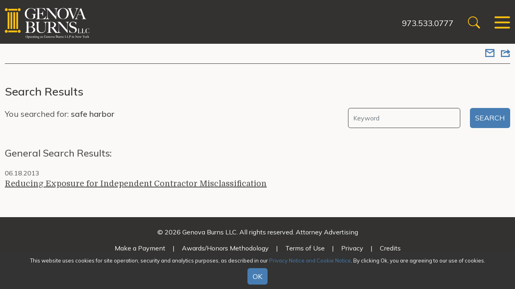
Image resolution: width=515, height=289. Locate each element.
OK (257, 276)
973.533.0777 (427, 23)
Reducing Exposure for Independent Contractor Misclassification (136, 183)
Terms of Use (305, 248)
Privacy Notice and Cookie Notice (310, 260)
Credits (390, 248)
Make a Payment (140, 248)
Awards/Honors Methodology (225, 248)
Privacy (352, 248)
